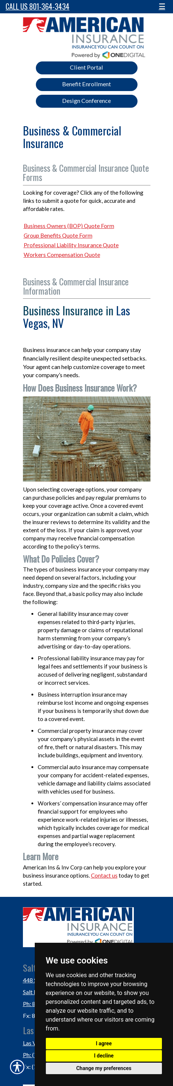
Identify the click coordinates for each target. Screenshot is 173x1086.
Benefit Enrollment (86, 83)
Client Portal (86, 67)
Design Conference (86, 100)
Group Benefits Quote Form (58, 235)
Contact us (104, 875)
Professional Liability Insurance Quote (71, 245)
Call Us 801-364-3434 (37, 6)
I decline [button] (103, 1056)
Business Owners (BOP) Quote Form (69, 225)
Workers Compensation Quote (62, 254)
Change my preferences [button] (103, 1068)
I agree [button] (104, 1043)
